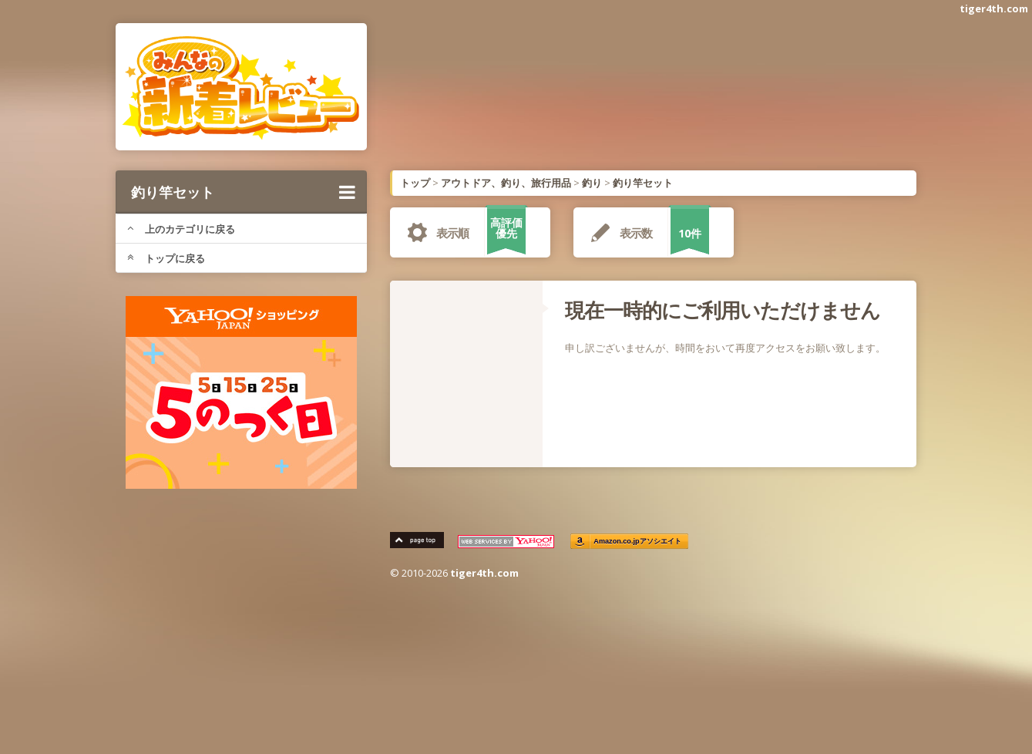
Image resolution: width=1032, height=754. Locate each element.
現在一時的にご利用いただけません (722, 310)
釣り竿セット (243, 192)
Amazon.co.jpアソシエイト (637, 541)
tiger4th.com (994, 8)
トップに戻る (166, 258)
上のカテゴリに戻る (181, 229)
